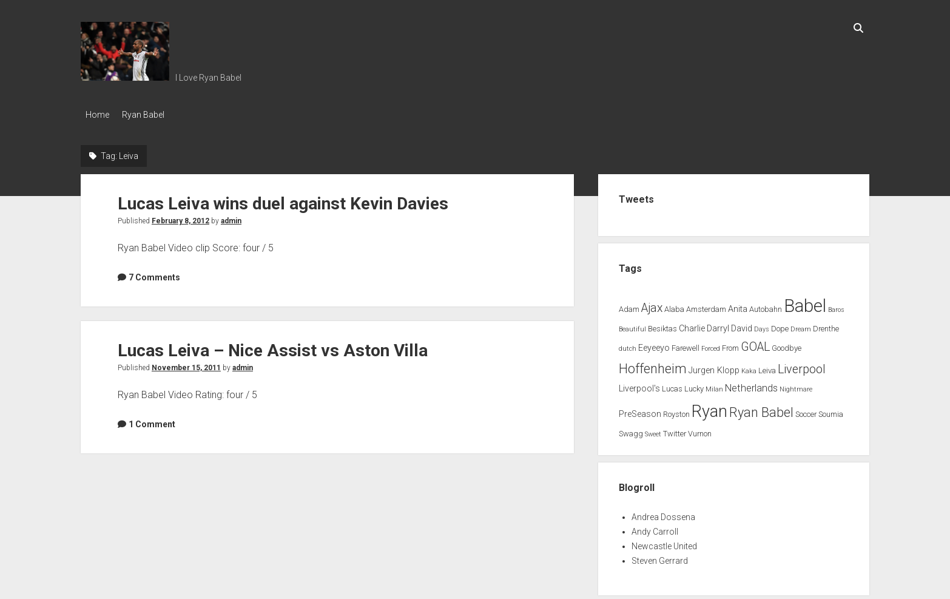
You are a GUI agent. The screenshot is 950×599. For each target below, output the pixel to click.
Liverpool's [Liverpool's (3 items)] (639, 386)
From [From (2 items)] (730, 344)
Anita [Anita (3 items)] (737, 305)
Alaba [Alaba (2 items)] (674, 305)
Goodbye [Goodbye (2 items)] (786, 344)
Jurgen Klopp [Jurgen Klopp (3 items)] (714, 367)
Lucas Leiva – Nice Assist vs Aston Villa (273, 347)
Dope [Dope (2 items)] (780, 325)
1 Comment (152, 420)
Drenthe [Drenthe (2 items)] (826, 325)
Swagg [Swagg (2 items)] (631, 430)
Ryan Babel (148, 115)
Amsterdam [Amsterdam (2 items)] (706, 305)
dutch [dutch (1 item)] (627, 345)
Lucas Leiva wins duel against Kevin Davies (283, 200)
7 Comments (154, 274)
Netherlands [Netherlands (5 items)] (751, 385)
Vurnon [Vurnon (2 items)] (700, 430)
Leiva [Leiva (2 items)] (767, 366)
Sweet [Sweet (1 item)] (653, 431)
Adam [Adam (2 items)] (629, 305)
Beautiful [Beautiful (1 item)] (632, 326)
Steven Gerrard (660, 557)
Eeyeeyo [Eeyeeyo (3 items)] (654, 344)
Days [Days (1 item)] (761, 326)
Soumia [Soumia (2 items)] (830, 410)
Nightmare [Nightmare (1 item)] (796, 386)
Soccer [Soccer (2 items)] (806, 410)
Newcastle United (664, 542)
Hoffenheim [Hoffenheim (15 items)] (653, 365)
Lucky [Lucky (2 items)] (694, 385)
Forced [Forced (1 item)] (710, 345)
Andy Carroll (655, 528)
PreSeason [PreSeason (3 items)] (640, 410)
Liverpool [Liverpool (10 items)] (802, 366)
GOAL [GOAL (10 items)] (755, 343)
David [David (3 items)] (741, 325)
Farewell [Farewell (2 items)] (685, 344)
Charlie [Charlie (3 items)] (692, 325)
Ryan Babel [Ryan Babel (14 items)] (761, 408)
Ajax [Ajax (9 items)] (651, 304)
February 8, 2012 (180, 217)
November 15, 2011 (186, 364)
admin (231, 217)
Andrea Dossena (663, 513)
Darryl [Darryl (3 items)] (718, 325)
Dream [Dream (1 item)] (800, 326)
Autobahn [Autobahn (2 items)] (765, 305)
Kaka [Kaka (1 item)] (748, 367)
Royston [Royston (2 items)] (676, 410)
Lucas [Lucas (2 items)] (672, 385)
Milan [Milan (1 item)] (714, 386)
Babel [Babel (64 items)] (805, 302)
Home (97, 115)
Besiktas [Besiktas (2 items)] (662, 325)
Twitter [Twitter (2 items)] (674, 430)
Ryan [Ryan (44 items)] (709, 408)
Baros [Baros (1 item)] (836, 306)
